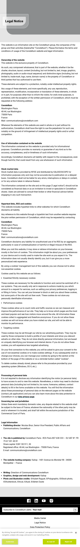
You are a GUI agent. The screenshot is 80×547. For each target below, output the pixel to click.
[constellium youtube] (44, 501)
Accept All (51, 543)
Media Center (40, 518)
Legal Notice (40, 523)
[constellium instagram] (51, 501)
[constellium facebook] (29, 501)
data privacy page (26, 397)
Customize (10, 543)
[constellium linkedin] (36, 501)
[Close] (76, 534)
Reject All (68, 543)
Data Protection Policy (40, 527)
